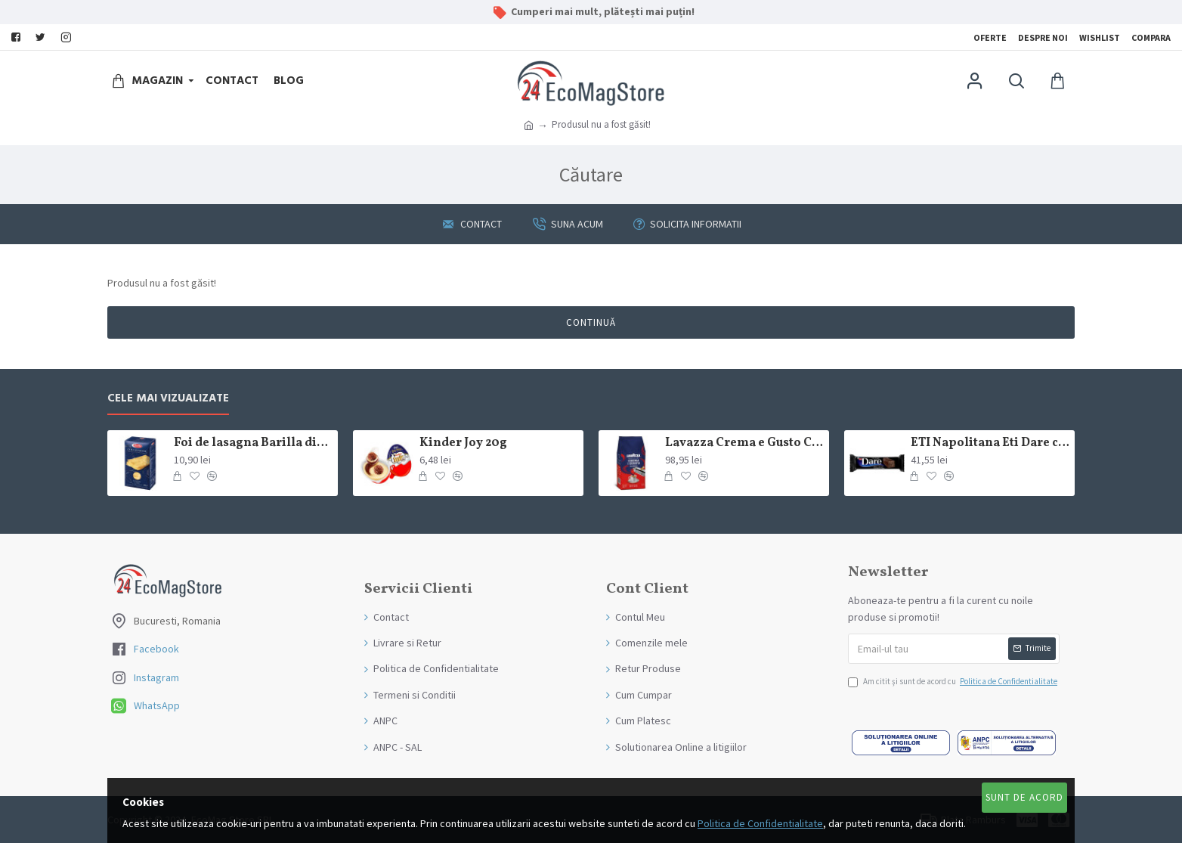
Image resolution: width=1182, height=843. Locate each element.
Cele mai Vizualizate (168, 399)
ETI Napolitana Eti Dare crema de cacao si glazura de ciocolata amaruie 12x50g (990, 443)
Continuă (591, 322)
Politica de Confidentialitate (760, 823)
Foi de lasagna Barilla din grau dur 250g (253, 443)
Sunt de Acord (1024, 797)
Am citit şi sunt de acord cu (954, 682)
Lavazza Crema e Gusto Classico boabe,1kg (744, 443)
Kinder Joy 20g (463, 443)
